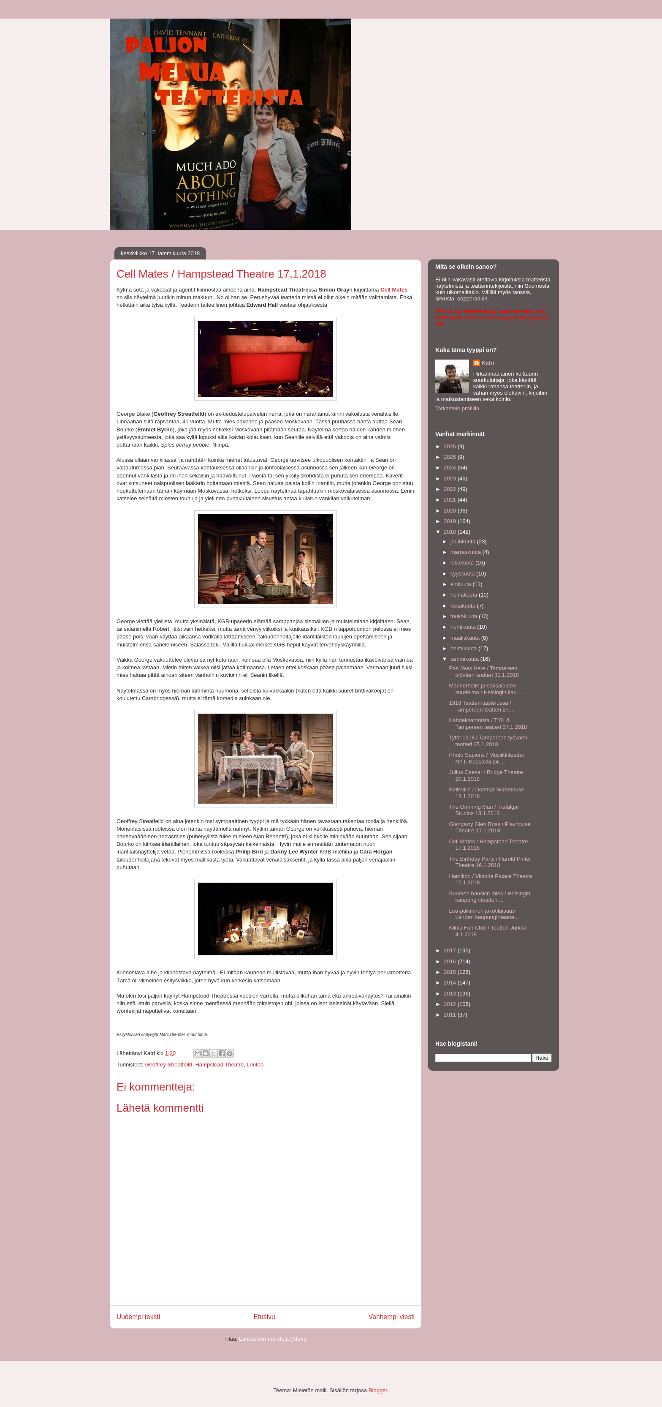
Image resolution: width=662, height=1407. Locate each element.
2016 (451, 961)
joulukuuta (463, 541)
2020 (451, 510)
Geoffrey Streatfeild (168, 1064)
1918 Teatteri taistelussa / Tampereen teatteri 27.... (482, 706)
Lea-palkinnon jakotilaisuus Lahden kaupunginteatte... (483, 914)
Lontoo (255, 1064)
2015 (451, 972)
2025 (451, 457)
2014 (451, 982)
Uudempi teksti (138, 1316)
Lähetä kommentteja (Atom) (273, 1339)
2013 (451, 993)
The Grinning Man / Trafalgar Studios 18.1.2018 (484, 810)
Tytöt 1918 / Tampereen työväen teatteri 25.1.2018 (488, 740)
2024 (451, 467)
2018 (451, 532)
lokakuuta (462, 562)
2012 (451, 1004)
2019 (451, 521)
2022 (451, 489)
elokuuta (461, 584)
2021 (451, 499)
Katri (488, 363)
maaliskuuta (465, 638)
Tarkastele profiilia (457, 408)
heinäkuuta (464, 595)
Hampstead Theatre (219, 1064)
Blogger (378, 1390)
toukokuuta (464, 616)
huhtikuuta (464, 627)
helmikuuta (464, 648)
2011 (451, 1015)
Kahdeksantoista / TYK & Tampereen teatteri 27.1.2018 (488, 723)
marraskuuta (466, 552)
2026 (451, 446)
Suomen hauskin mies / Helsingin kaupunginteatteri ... (489, 896)
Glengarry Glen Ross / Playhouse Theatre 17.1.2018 (489, 827)
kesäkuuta (463, 606)
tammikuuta (465, 659)
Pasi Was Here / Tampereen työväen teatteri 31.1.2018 (483, 671)
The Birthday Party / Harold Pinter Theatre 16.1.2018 (490, 862)
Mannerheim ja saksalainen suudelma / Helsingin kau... (485, 688)
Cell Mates (393, 289)
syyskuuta (463, 573)
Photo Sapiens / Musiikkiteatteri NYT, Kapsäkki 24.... (487, 758)
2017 (451, 950)
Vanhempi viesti (392, 1316)
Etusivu (264, 1316)
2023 (451, 478)
